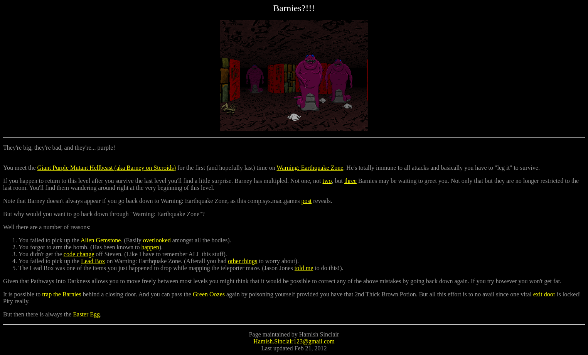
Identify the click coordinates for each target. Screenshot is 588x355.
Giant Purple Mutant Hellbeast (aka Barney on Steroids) (106, 167)
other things (242, 261)
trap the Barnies (61, 294)
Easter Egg (86, 314)
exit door (544, 294)
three (350, 181)
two (327, 181)
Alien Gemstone (101, 240)
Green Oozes (209, 294)
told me (304, 268)
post (307, 201)
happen (150, 247)
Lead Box (93, 261)
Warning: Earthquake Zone (309, 167)
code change (79, 254)
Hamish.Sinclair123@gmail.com (293, 341)
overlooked (157, 240)
